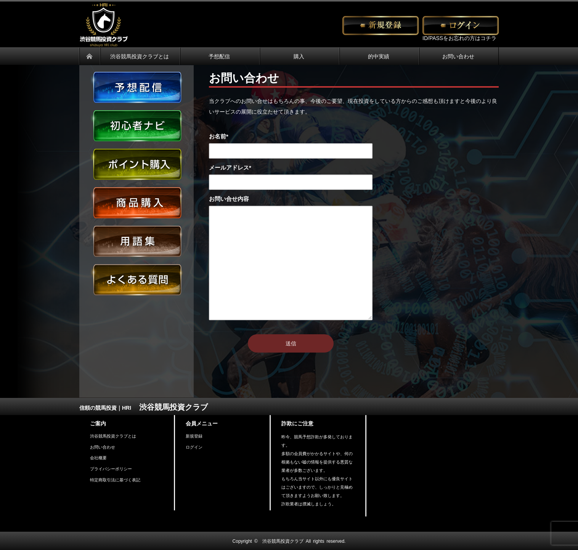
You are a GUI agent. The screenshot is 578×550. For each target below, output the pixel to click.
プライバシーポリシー (111, 469)
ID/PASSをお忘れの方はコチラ (459, 37)
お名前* (218, 136)
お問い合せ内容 (229, 198)
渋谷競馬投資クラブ (282, 541)
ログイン (194, 447)
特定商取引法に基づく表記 (115, 480)
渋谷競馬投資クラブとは (113, 436)
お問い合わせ (102, 447)
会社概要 (98, 457)
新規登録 (194, 436)
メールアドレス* (230, 167)
